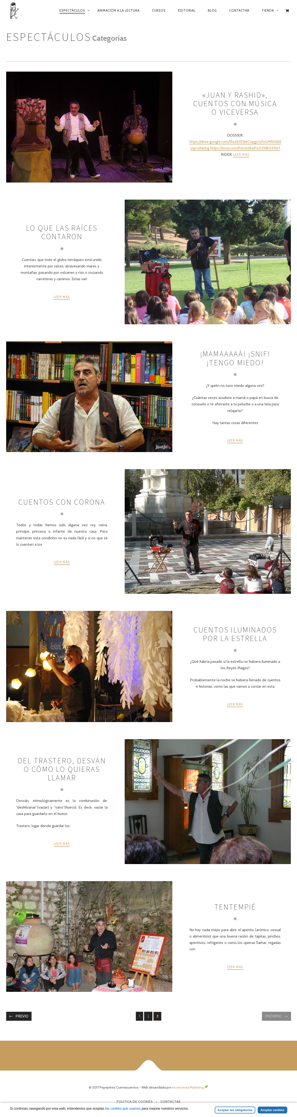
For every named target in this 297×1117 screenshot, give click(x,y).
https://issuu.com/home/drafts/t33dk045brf (245, 148)
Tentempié (235, 907)
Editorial (187, 10)
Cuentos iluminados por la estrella (235, 634)
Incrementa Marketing (190, 1087)
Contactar (239, 10)
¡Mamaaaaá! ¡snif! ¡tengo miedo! (235, 358)
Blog (212, 10)
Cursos (159, 10)
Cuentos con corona (61, 502)
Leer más (241, 154)
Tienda (268, 10)
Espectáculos (72, 10)
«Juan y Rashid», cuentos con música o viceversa (235, 103)
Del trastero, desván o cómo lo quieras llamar (62, 769)
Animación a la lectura (118, 10)
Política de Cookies (135, 1101)
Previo (21, 1016)
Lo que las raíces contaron (61, 232)
